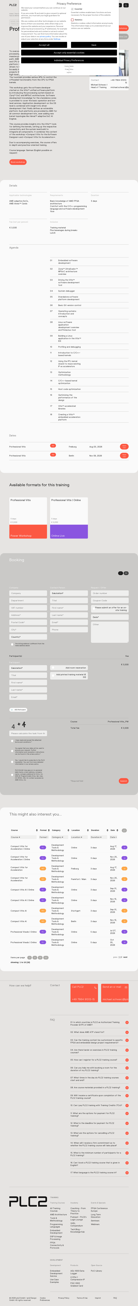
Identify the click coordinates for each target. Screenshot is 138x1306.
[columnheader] (23, 830)
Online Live (122, 36)
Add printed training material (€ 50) (71, 675)
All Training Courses (55, 1209)
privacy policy (45, 36)
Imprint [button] (69, 72)
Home (11, 13)
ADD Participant (18, 710)
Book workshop (18, 162)
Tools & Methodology (56, 1219)
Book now (124, 446)
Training (18, 13)
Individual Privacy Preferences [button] (69, 60)
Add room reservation (76, 667)
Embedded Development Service (56, 1274)
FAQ (115, 1298)
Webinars (95, 1224)
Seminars (95, 1220)
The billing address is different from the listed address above (29, 644)
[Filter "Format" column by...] (44, 837)
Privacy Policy (63, 1298)
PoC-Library (96, 1271)
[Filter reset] (124, 830)
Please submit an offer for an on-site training (111, 608)
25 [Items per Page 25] (35, 957)
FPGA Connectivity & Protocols (57, 1245)
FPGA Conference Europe (99, 1209)
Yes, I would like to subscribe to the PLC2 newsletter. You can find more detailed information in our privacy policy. (30, 762)
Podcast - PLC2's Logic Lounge (78, 1218)
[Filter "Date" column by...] (113, 837)
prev (115, 957)
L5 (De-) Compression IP (77, 1278)
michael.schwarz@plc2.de (122, 87)
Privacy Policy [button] (69, 69)
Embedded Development (56, 1231)
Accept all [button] (44, 45)
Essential (77, 9)
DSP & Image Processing (56, 1237)
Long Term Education (96, 1215)
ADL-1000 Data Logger (77, 1272)
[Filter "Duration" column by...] (98, 837)
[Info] (123, 847)
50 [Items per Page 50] (40, 957)
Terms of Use (82, 1298)
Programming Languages (56, 1225)
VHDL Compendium (76, 1224)
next (125, 957)
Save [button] (94, 45)
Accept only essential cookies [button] (69, 52)
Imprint (98, 1298)
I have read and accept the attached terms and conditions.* (28, 741)
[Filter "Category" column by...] (59, 837)
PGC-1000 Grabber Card (76, 1284)
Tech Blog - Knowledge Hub (77, 1230)
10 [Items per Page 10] (29, 957)
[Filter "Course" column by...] (23, 837)
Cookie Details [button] (69, 66)
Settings (57, 39)
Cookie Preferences (45, 1299)
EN (126, 573)
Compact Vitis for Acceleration (39, 137)
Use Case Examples (54, 1281)
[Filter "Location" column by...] (79, 837)
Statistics (77, 20)
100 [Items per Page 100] (46, 957)
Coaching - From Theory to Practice (78, 1210)
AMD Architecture (58, 1214)
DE (121, 573)
